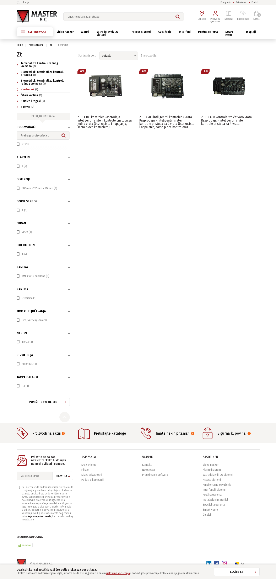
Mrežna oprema (212, 501)
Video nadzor (211, 471)
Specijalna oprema (214, 511)
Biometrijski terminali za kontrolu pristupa (40, 73)
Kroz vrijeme (88, 471)
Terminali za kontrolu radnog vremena (37, 64)
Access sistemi (36, 44)
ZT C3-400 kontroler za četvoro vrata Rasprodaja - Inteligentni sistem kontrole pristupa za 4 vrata (226, 120)
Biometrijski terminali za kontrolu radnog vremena (40, 82)
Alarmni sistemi (212, 476)
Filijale (85, 476)
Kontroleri (28, 89)
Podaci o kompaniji (92, 486)
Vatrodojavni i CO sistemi (218, 481)
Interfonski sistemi (214, 496)
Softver (26, 107)
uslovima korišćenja (118, 573)
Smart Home (210, 516)
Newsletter (148, 476)
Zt (51, 44)
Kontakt (255, 2)
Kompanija (226, 2)
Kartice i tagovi (31, 101)
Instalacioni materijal (215, 506)
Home (20, 44)
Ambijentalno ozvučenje (217, 491)
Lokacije (23, 2)
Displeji (207, 520)
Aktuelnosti (241, 2)
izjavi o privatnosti (39, 522)
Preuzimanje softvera (155, 481)
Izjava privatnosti (91, 481)
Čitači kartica (30, 95)
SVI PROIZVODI (33, 32)
